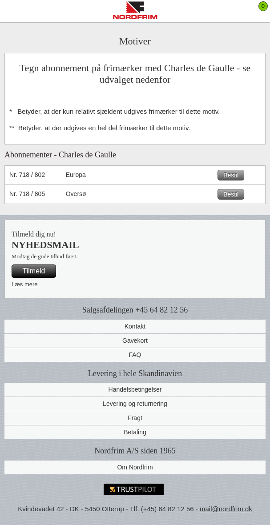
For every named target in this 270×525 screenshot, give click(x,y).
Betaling (135, 432)
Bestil (230, 175)
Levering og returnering (135, 403)
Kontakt (135, 326)
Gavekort (135, 340)
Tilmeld (34, 271)
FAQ (135, 354)
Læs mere (25, 284)
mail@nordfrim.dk (226, 509)
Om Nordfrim (135, 467)
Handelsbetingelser (135, 389)
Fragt (135, 417)
